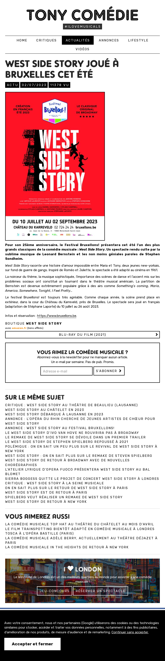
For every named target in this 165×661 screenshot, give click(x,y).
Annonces (109, 40)
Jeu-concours (55, 591)
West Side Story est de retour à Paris (46, 492)
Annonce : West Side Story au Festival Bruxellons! (60, 428)
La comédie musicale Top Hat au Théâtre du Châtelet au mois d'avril (79, 524)
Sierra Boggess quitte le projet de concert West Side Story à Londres (82, 479)
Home (22, 40)
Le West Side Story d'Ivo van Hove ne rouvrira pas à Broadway (72, 433)
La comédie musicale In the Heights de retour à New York (67, 547)
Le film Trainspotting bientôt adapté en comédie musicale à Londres (80, 529)
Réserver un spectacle (100, 591)
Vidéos (83, 49)
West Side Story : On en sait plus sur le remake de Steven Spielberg (78, 456)
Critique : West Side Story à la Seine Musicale (54, 483)
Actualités (78, 40)
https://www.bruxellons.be (56, 316)
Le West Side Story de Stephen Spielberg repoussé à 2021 (66, 442)
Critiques (46, 40)
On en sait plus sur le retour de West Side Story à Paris (66, 488)
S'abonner (109, 371)
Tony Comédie (82, 15)
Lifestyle (138, 40)
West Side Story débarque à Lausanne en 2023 (54, 414)
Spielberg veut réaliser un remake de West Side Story (64, 497)
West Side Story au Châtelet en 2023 (44, 410)
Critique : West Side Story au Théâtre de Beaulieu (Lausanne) (71, 405)
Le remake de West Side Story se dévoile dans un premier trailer (75, 437)
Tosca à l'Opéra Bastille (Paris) (39, 533)
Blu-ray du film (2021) (82, 335)
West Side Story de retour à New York (46, 502)
